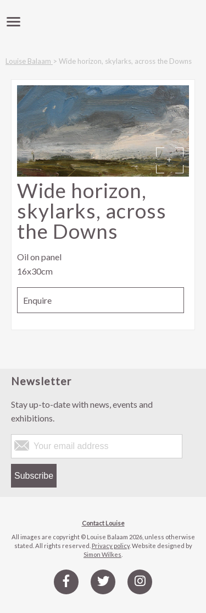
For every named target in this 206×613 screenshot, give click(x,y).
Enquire (37, 300)
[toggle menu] (13, 22)
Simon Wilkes (102, 554)
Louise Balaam (29, 61)
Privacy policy (111, 545)
